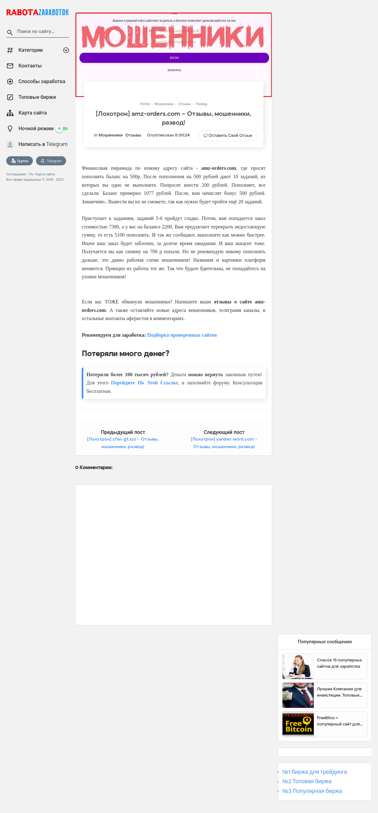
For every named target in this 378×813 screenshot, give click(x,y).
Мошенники (111, 135)
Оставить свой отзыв (230, 135)
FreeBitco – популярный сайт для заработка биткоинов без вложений (338, 721)
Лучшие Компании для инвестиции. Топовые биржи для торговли (339, 692)
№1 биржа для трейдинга (314, 771)
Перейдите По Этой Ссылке (144, 382)
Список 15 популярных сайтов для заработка (339, 663)
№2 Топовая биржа (306, 781)
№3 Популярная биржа (312, 791)
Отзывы (133, 135)
